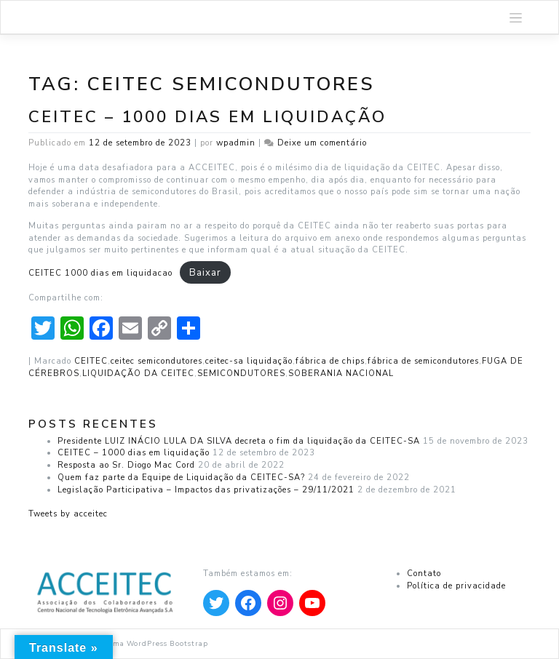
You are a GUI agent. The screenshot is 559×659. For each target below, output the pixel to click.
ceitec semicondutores (156, 361)
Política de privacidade (456, 585)
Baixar (205, 272)
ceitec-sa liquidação (249, 361)
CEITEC (91, 361)
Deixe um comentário (322, 142)
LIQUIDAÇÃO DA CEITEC (138, 373)
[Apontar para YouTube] (312, 603)
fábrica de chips (330, 361)
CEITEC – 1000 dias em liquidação (207, 116)
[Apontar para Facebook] (248, 603)
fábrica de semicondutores (423, 361)
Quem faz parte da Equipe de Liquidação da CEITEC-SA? (181, 477)
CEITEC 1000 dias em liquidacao (100, 273)
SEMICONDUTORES (241, 373)
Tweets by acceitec (68, 513)
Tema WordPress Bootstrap (156, 643)
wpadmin (235, 142)
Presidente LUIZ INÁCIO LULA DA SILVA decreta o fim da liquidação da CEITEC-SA (239, 441)
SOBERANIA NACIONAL (341, 373)
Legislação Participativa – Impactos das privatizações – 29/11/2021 (206, 489)
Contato (424, 573)
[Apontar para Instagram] (280, 603)
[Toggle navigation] (516, 17)
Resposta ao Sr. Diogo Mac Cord (126, 465)
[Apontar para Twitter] (216, 603)
